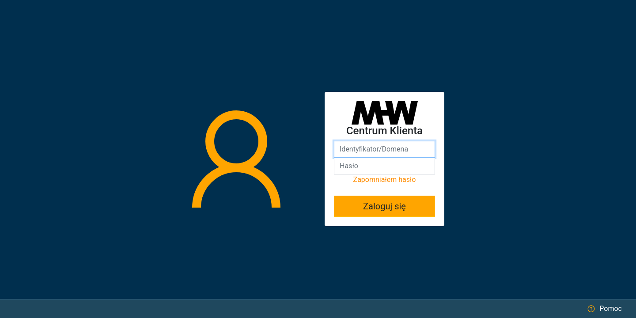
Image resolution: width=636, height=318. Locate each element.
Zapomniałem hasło (384, 179)
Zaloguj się (384, 206)
